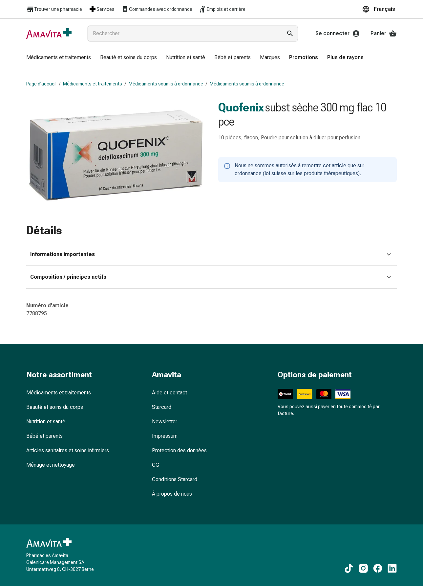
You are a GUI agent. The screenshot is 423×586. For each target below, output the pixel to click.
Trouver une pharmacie (54, 9)
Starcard (161, 407)
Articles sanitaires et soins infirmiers (67, 450)
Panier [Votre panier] (383, 33)
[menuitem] (58, 58)
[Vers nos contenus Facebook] (377, 568)
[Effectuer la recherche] (290, 33)
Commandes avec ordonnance (156, 9)
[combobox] (184, 33)
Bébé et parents (44, 436)
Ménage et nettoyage (50, 465)
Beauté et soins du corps (54, 407)
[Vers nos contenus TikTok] (348, 568)
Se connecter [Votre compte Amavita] (337, 33)
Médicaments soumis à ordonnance (166, 83)
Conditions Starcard (174, 479)
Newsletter (164, 421)
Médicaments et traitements (92, 83)
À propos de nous (172, 494)
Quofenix (241, 107)
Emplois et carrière (222, 9)
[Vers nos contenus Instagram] (363, 568)
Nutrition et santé (45, 421)
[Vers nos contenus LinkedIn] (392, 568)
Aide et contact (169, 392)
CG (155, 465)
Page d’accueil (41, 83)
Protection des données (179, 450)
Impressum (165, 436)
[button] (379, 9)
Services (102, 9)
